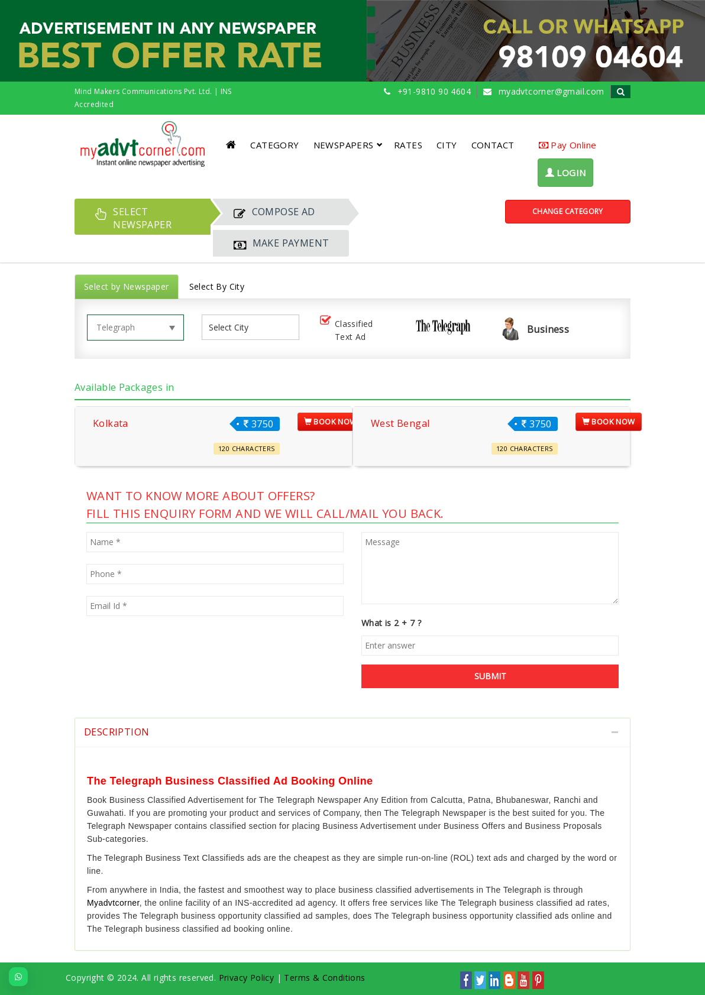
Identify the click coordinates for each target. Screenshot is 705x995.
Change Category (567, 211)
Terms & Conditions (324, 977)
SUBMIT (490, 676)
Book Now (330, 421)
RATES (408, 145)
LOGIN (565, 173)
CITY (446, 145)
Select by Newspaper (126, 286)
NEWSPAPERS (348, 145)
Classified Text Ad (345, 330)
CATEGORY (274, 145)
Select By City (217, 286)
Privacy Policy (246, 977)
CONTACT (493, 145)
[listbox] (233, 327)
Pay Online (568, 145)
